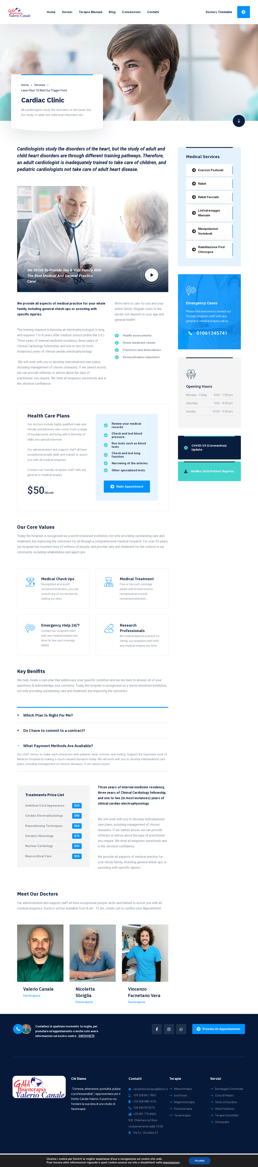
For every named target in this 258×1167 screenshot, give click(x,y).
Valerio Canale (38, 989)
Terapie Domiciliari (226, 1115)
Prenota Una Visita (244, 12)
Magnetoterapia (184, 1102)
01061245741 (212, 333)
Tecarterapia (182, 1115)
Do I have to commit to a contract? (54, 730)
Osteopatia (222, 1122)
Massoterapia (183, 1088)
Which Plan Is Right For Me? (48, 715)
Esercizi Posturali (210, 170)
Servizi (67, 12)
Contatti (153, 12)
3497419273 (86, 1036)
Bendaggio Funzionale (229, 1088)
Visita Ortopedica (226, 1102)
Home (51, 12)
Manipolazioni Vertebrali (208, 231)
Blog (112, 12)
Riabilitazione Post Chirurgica (211, 249)
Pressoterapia (183, 1108)
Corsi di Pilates (224, 1095)
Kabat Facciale (208, 197)
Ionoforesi (180, 1095)
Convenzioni (131, 12)
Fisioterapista (31, 995)
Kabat (202, 183)
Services (39, 85)
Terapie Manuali (91, 12)
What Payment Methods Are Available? (58, 745)
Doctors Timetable (219, 12)
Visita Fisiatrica (224, 1108)
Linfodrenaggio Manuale (209, 213)
